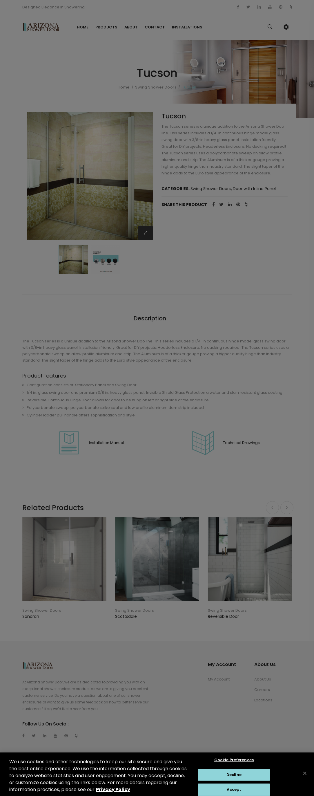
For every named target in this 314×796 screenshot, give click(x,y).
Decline (234, 778)
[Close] (304, 776)
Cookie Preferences (234, 763)
